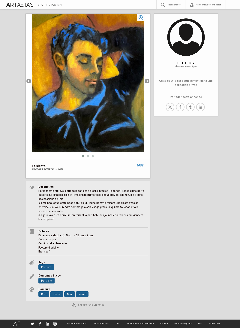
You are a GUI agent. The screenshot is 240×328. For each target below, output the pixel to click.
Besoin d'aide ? (101, 323)
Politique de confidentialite (140, 323)
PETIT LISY (186, 63)
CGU (118, 323)
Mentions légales (183, 323)
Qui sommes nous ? (77, 323)
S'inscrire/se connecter (208, 5)
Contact (164, 323)
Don (200, 323)
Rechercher (174, 5)
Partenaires (214, 323)
